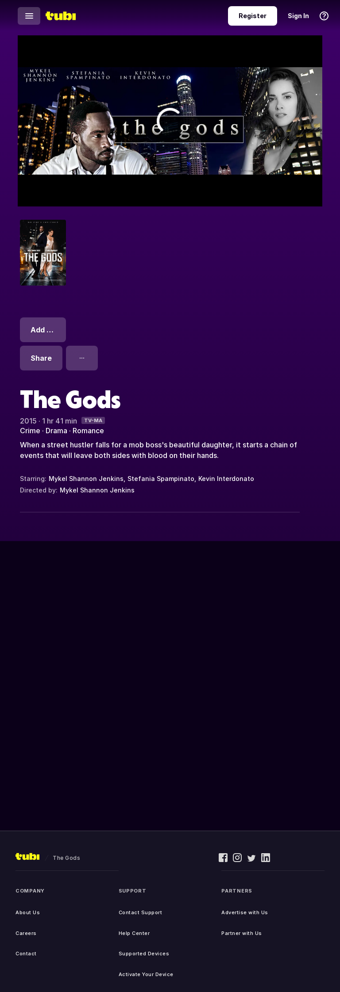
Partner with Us (241, 933)
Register (253, 15)
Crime (30, 430)
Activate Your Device (146, 974)
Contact (26, 953)
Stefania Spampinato (161, 478)
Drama (56, 430)
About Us (27, 912)
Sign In (298, 15)
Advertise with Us (244, 912)
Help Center (134, 933)
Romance (88, 430)
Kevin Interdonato (226, 478)
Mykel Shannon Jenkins (86, 478)
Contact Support (140, 912)
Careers (26, 933)
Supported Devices (144, 953)
